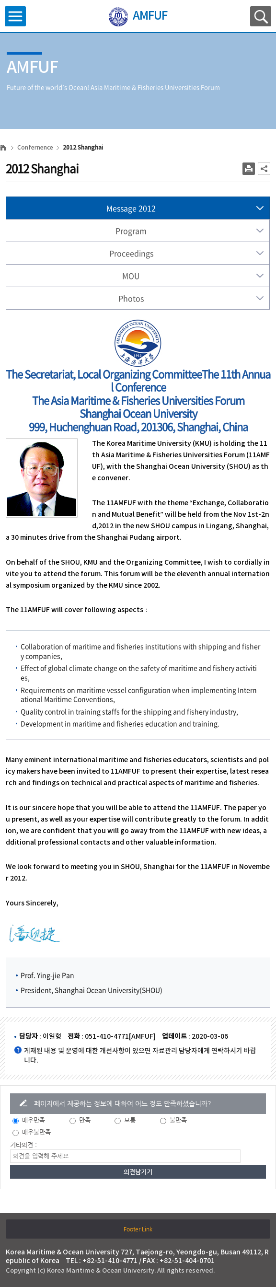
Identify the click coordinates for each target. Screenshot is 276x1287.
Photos (131, 298)
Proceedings (131, 253)
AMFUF (150, 16)
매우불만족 (36, 1132)
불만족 (178, 1120)
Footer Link (138, 1229)
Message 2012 (131, 208)
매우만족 (33, 1120)
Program (131, 230)
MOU (131, 275)
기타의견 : (23, 1144)
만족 (85, 1120)
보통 (130, 1120)
